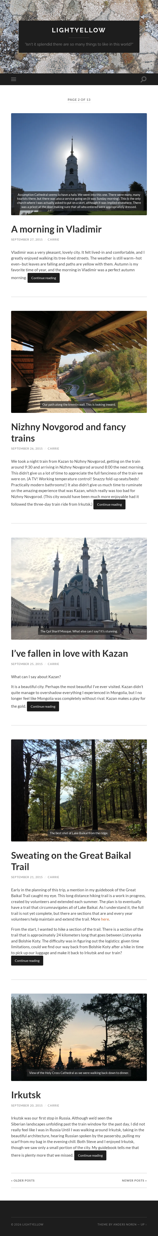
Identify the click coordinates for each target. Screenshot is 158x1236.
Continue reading (43, 278)
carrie (53, 239)
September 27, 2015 (27, 239)
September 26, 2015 (27, 448)
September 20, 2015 (27, 1104)
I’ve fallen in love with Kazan (69, 652)
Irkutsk (26, 1094)
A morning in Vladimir (56, 229)
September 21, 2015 (27, 876)
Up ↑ (144, 1223)
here (105, 918)
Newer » (134, 1179)
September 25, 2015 (27, 663)
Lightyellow (79, 30)
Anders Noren (125, 1223)
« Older (23, 1179)
